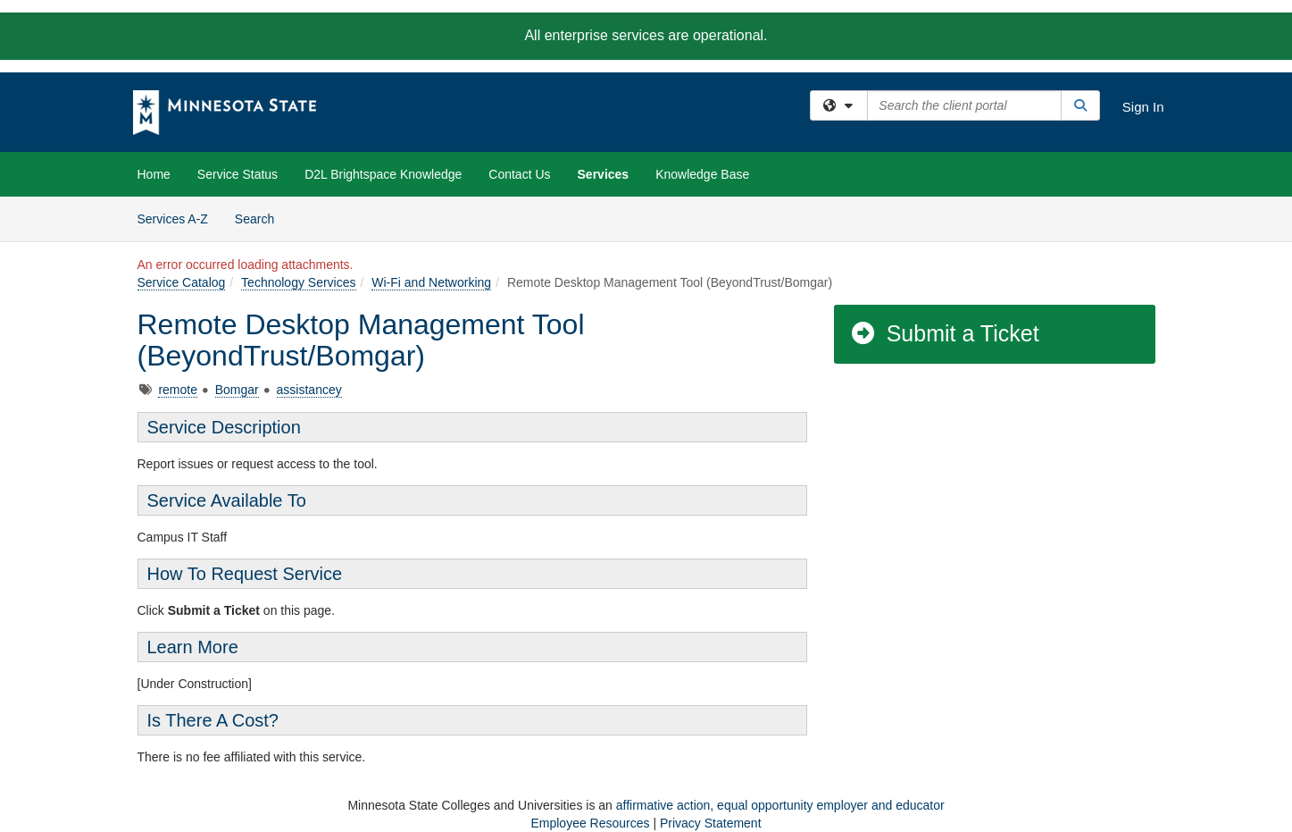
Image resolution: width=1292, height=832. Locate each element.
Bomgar (237, 389)
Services (603, 174)
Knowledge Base (702, 174)
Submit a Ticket (944, 333)
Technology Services (298, 282)
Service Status (237, 174)
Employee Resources (589, 823)
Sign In (1143, 106)
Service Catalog (182, 282)
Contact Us (519, 174)
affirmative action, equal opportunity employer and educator (780, 805)
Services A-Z (173, 219)
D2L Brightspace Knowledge (383, 174)
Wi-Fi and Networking (431, 282)
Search (261, 217)
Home (154, 174)
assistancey (309, 389)
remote (177, 389)
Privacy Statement (711, 823)
